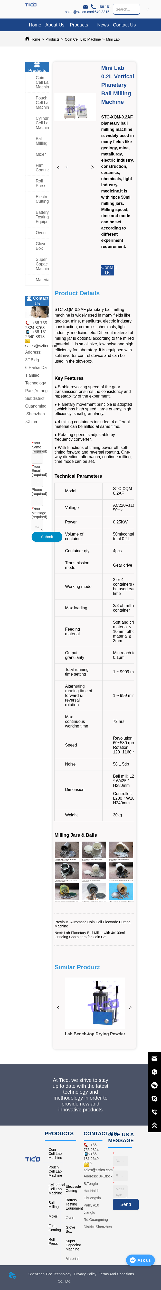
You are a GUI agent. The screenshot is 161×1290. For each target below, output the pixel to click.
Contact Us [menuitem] (124, 24)
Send (125, 1204)
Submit (47, 537)
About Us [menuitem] (54, 24)
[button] (79, 25)
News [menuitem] (103, 24)
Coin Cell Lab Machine (83, 39)
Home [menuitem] (35, 24)
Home (35, 39)
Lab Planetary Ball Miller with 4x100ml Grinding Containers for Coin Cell (89, 935)
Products (52, 39)
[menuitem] (79, 25)
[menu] (80, 25)
